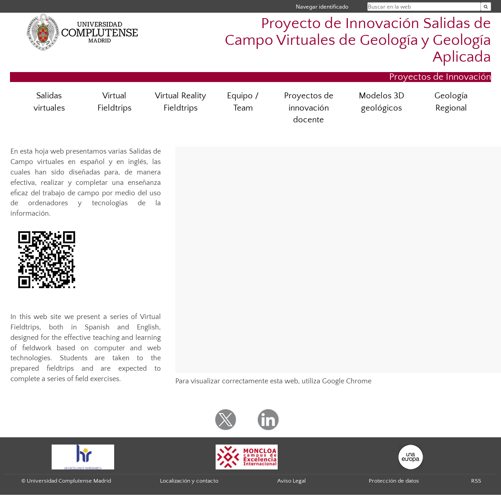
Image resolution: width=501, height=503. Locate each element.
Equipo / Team (243, 102)
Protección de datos (394, 481)
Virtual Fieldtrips (114, 102)
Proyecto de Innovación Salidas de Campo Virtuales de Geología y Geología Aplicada (358, 40)
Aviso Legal (291, 481)
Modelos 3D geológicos (381, 102)
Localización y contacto (189, 481)
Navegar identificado (322, 6)
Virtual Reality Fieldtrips (180, 102)
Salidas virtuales (49, 102)
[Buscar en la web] (486, 6)
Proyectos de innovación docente (308, 108)
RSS (476, 481)
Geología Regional (450, 102)
